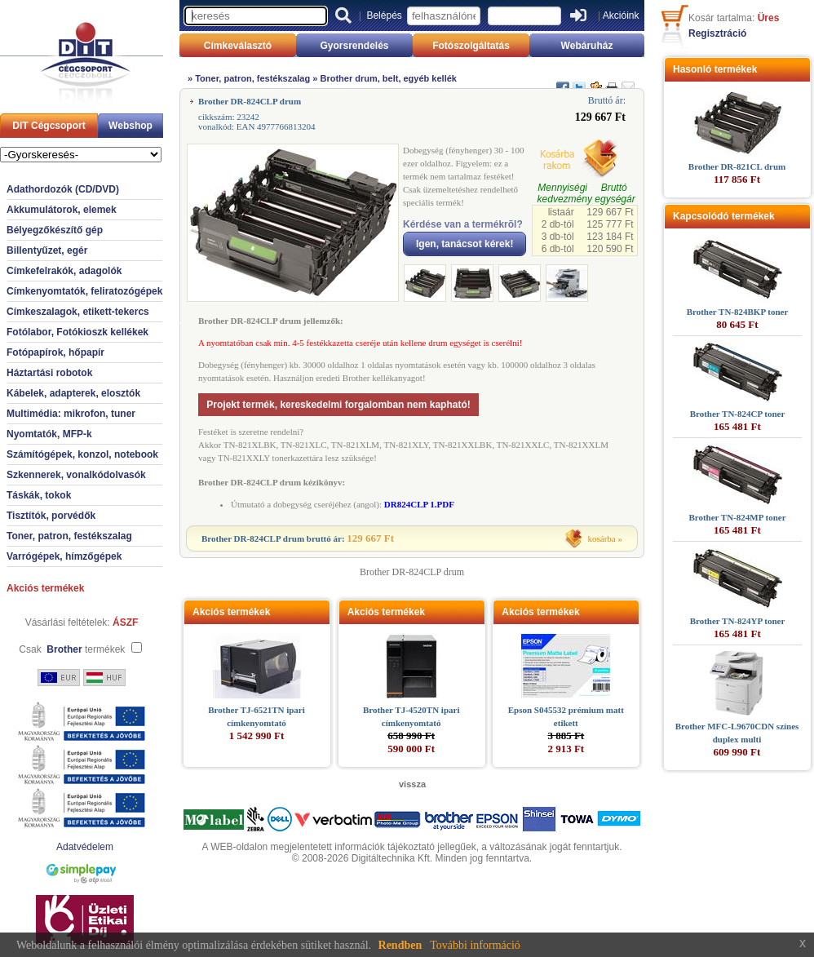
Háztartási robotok (49, 373)
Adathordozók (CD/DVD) (63, 189)
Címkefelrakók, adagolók (64, 271)
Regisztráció (717, 33)
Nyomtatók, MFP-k (49, 434)
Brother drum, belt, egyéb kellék (388, 78)
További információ (475, 945)
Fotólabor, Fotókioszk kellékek (77, 332)
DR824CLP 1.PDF (419, 504)
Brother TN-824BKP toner (738, 312)
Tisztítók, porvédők (51, 515)
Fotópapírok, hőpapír (55, 352)
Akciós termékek (45, 588)
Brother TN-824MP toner (736, 517)
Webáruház (587, 45)
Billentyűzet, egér (47, 250)
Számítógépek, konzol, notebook (82, 454)
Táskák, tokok (39, 495)
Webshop (130, 125)
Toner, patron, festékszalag (69, 536)
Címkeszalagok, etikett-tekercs (78, 311)
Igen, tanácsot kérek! (464, 244)
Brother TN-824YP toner (737, 621)
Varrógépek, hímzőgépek (64, 556)
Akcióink (621, 15)
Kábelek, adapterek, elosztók (73, 393)
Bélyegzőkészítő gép (55, 230)
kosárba (602, 538)
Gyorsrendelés (354, 45)
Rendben (400, 945)
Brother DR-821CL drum (736, 166)
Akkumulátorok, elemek (62, 209)
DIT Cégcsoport (48, 125)
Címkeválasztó (238, 45)
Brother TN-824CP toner (737, 414)
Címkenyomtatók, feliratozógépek (84, 291)
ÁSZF (125, 622)
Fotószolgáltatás (471, 45)
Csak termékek (72, 649)
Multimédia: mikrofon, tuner (71, 413)
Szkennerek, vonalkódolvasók (76, 475)
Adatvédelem (84, 847)
